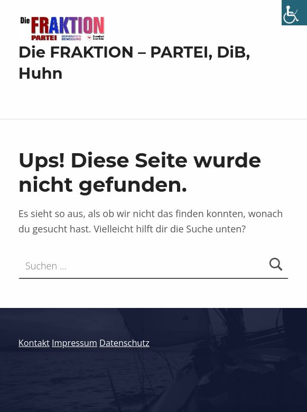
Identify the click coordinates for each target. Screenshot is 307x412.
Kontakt (34, 343)
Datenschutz (124, 343)
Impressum (74, 343)
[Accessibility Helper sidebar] (294, 12)
